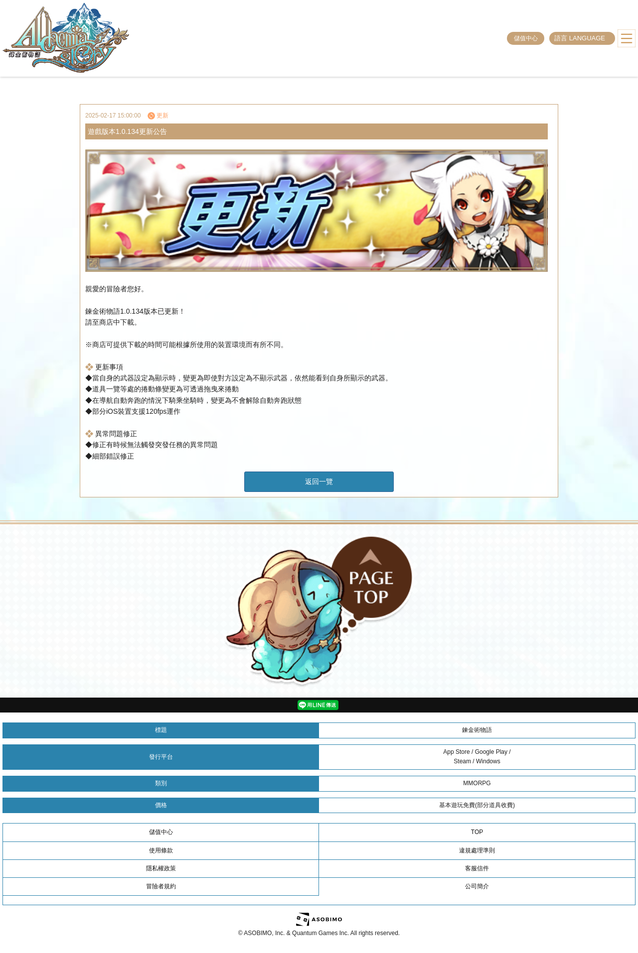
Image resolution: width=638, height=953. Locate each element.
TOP (477, 832)
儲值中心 (526, 38)
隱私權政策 (161, 868)
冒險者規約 (161, 886)
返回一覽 (319, 481)
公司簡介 (477, 886)
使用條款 (161, 850)
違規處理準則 (477, 850)
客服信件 (477, 868)
